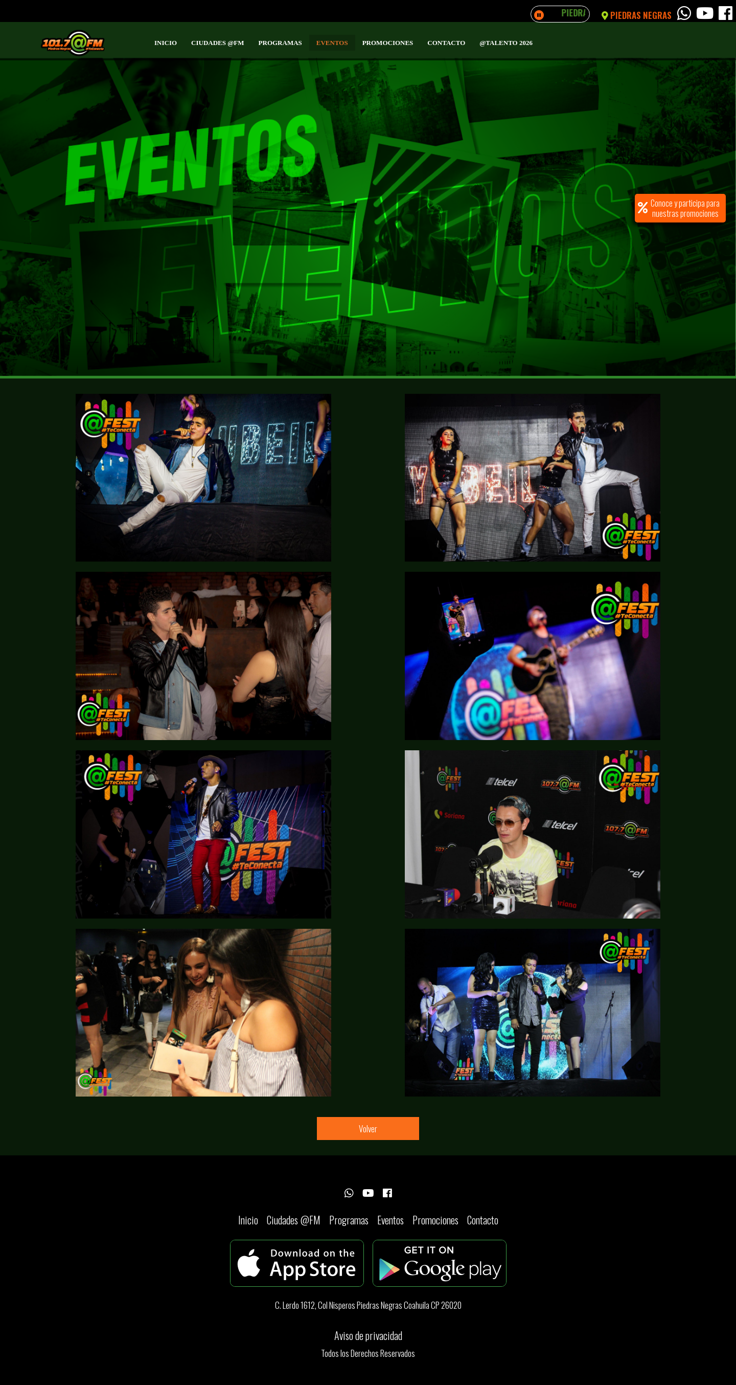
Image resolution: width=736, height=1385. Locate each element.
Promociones (387, 43)
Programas (280, 43)
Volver (368, 1128)
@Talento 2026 (506, 43)
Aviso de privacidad (368, 1335)
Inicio (165, 43)
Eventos (332, 43)
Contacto (446, 43)
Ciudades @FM (217, 43)
